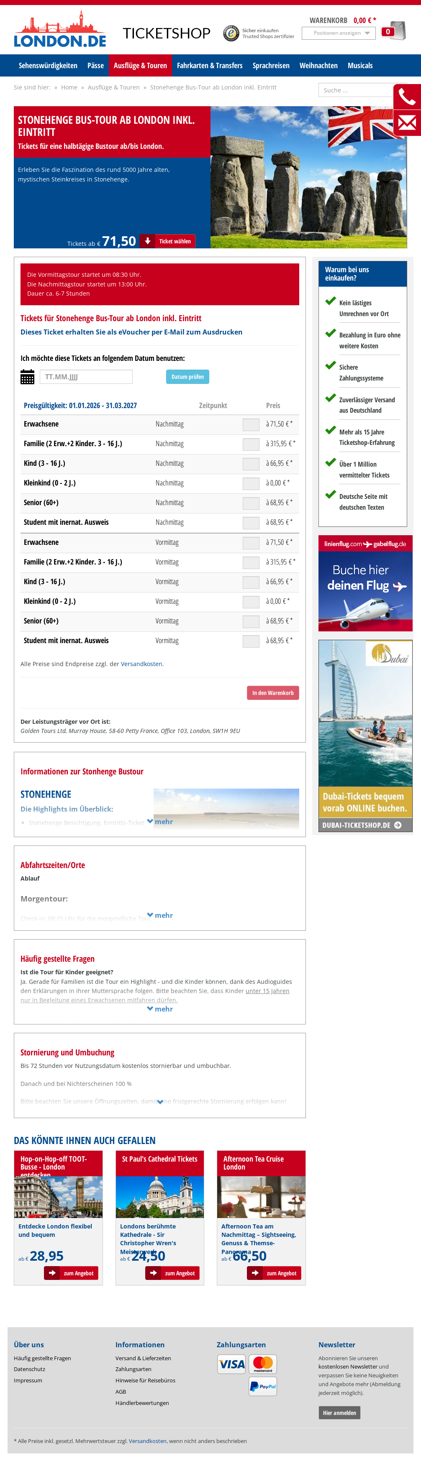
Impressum (28, 1380)
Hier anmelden (339, 1413)
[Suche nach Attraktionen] (363, 90)
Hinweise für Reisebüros (145, 1380)
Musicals (360, 65)
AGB (121, 1391)
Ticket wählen (175, 241)
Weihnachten (319, 65)
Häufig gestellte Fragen (42, 1358)
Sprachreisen (271, 65)
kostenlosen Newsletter (347, 1366)
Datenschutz (29, 1369)
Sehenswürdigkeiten (48, 65)
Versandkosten (141, 664)
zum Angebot (79, 1273)
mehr (159, 821)
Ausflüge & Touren (140, 65)
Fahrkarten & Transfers (210, 65)
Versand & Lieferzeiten (143, 1358)
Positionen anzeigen (337, 32)
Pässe (95, 65)
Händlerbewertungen (142, 1403)
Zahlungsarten (133, 1369)
